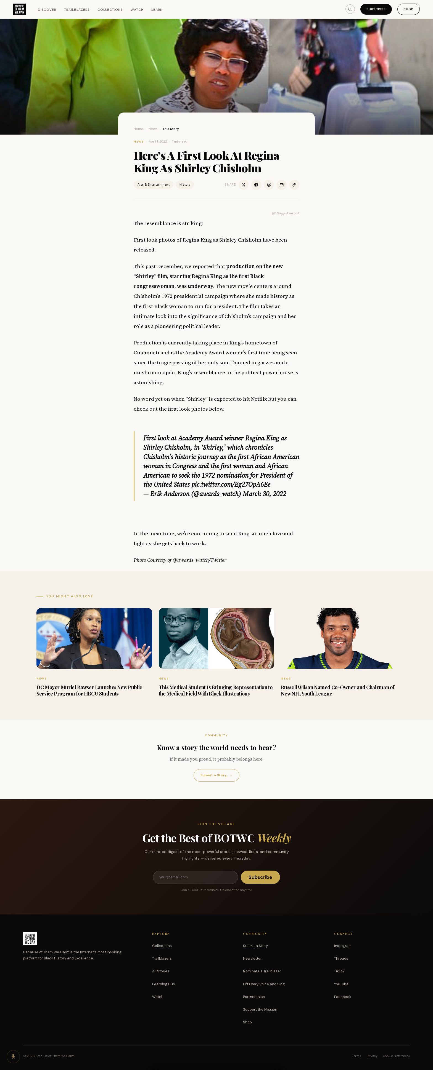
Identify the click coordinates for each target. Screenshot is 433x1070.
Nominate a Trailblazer (262, 971)
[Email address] (195, 877)
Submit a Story (216, 775)
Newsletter (252, 958)
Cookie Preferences (396, 1056)
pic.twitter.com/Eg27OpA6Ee (230, 484)
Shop (408, 9)
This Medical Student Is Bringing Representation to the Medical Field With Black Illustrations (216, 690)
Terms (356, 1056)
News (153, 129)
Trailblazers (77, 9)
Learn (157, 9)
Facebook (342, 996)
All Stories (160, 971)
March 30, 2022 (264, 493)
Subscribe (376, 9)
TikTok (339, 971)
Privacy (372, 1056)
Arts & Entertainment (154, 184)
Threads (341, 958)
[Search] (350, 9)
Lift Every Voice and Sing (264, 984)
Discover (47, 9)
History (184, 184)
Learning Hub (163, 984)
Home (138, 129)
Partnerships (254, 996)
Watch (137, 9)
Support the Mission (260, 1009)
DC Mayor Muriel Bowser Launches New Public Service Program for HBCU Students (89, 690)
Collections (110, 9)
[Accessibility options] (13, 1056)
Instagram (343, 945)
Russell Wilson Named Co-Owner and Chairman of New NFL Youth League (337, 690)
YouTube (341, 984)
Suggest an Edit (285, 213)
